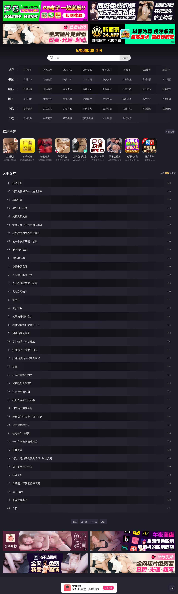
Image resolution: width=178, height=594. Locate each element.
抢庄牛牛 (166, 69)
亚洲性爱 (27, 89)
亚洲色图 (47, 98)
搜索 (125, 57)
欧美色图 (67, 98)
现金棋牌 (147, 69)
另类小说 (127, 108)
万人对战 (67, 69)
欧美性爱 (87, 89)
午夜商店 (47, 118)
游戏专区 (87, 69)
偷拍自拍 (47, 89)
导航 (11, 118)
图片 (11, 99)
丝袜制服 (127, 79)
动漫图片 (87, 98)
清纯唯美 (127, 98)
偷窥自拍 (27, 98)
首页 (75, 521)
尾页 (103, 521)
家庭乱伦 (47, 108)
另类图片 (166, 98)
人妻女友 (67, 108)
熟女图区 (147, 98)
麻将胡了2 (107, 69)
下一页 (94, 521)
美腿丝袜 (107, 98)
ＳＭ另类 (166, 79)
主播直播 (147, 79)
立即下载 (108, 587)
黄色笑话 (147, 108)
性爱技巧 (166, 108)
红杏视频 (107, 118)
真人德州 (47, 69)
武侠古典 (87, 108)
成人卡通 (67, 89)
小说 (11, 108)
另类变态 (166, 89)
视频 (11, 79)
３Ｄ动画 (87, 79)
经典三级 (127, 89)
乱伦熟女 (147, 89)
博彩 (11, 69)
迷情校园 (107, 108)
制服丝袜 (107, 89)
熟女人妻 (107, 79)
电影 (11, 89)
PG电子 (27, 69)
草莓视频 (67, 118)
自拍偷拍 (47, 79)
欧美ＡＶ (67, 79)
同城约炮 (27, 118)
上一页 (84, 521)
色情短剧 (127, 118)
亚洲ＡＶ (27, 79)
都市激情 (27, 108)
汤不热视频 (87, 118)
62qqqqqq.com (89, 50)
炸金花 (127, 69)
